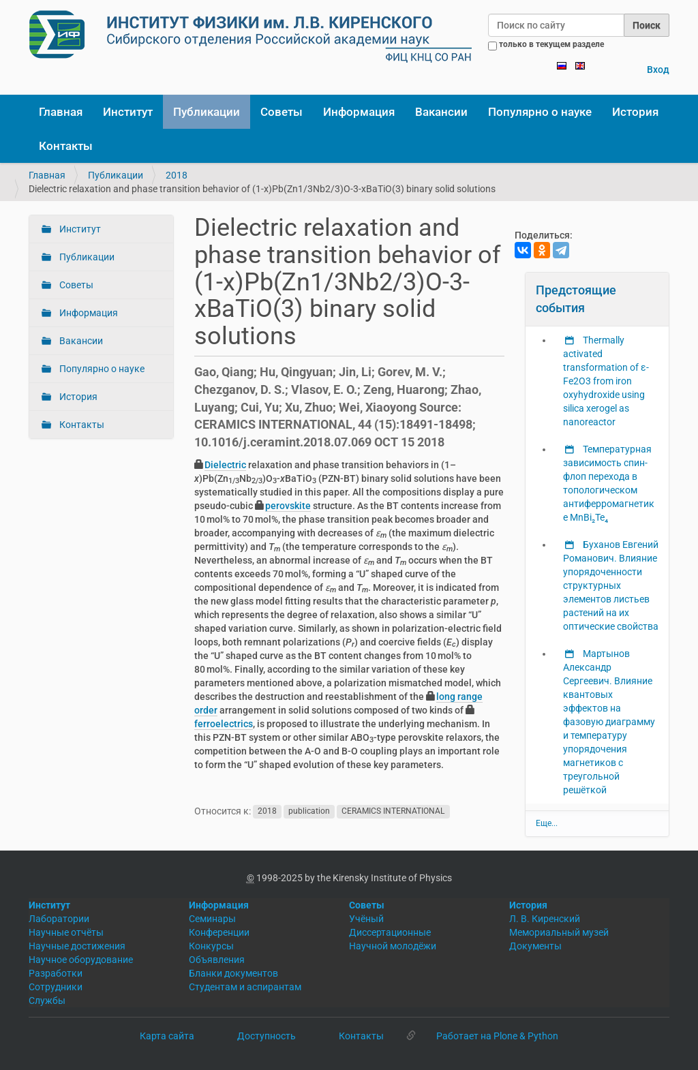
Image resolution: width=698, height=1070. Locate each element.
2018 (176, 175)
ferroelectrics (223, 723)
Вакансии (441, 112)
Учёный (366, 918)
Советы (281, 112)
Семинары (212, 918)
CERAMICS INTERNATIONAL (393, 811)
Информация (359, 112)
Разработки (55, 973)
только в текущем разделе (551, 44)
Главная (60, 112)
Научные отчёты (66, 932)
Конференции (219, 932)
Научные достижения (77, 946)
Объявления (217, 959)
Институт (128, 112)
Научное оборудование (81, 959)
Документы (535, 946)
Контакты (66, 146)
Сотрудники (55, 986)
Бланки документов (233, 973)
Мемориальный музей (559, 932)
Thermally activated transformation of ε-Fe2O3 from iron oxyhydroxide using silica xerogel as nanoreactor (606, 381)
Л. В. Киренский (544, 918)
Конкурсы (211, 946)
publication (309, 811)
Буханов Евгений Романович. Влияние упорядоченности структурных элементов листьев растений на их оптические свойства (610, 585)
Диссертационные (390, 932)
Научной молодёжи (392, 946)
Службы (47, 1000)
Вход (658, 69)
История (635, 112)
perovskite (288, 505)
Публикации (206, 112)
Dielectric (225, 464)
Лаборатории (59, 918)
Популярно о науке (540, 112)
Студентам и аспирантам (245, 986)
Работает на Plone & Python (497, 1035)
